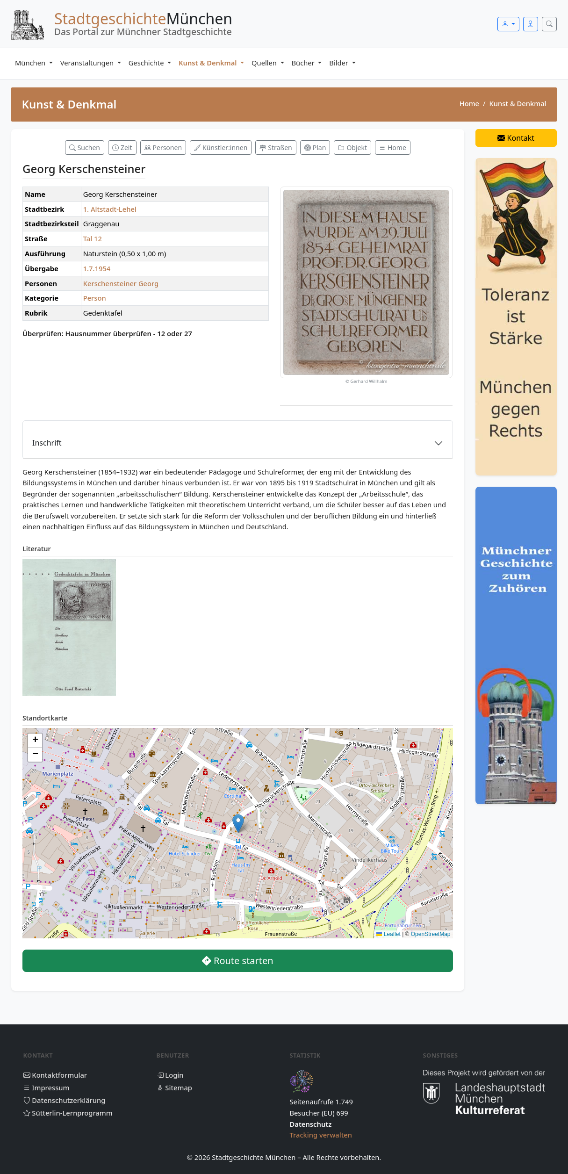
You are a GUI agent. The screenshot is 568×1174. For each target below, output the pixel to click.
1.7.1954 (97, 268)
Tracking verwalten (321, 1134)
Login (170, 1075)
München (31, 62)
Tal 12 (92, 238)
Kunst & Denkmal (208, 62)
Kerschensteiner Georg (121, 283)
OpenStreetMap (431, 934)
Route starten (237, 960)
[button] (238, 823)
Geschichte (147, 62)
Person (94, 298)
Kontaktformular (55, 1075)
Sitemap (174, 1087)
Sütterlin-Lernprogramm (68, 1112)
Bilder (339, 62)
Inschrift (47, 443)
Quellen (265, 62)
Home (469, 103)
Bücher (304, 62)
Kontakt (515, 138)
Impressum (46, 1087)
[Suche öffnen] (549, 24)
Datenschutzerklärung (64, 1100)
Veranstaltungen (87, 62)
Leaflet (388, 934)
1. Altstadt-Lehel (110, 209)
